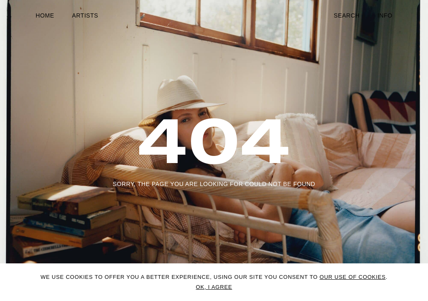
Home (45, 15)
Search (347, 15)
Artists (85, 15)
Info (384, 15)
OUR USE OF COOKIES (353, 277)
